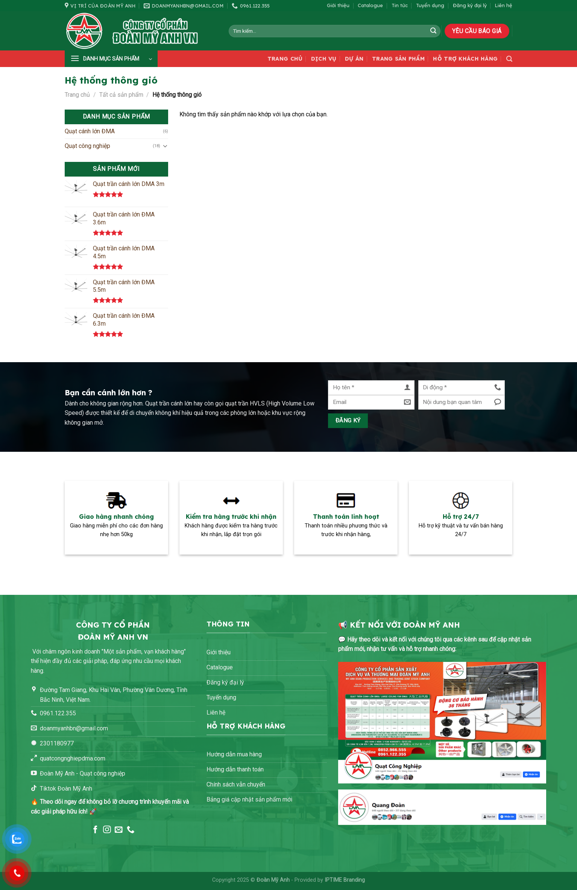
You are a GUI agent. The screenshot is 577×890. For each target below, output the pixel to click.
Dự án (354, 58)
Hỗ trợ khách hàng (465, 58)
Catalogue (370, 5)
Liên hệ (503, 5)
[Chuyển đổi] (165, 145)
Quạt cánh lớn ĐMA (90, 131)
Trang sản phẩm (398, 58)
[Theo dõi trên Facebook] (95, 830)
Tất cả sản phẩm (121, 94)
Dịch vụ (324, 58)
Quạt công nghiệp (87, 145)
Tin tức (400, 5)
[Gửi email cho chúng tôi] (119, 830)
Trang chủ (285, 58)
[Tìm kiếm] (509, 59)
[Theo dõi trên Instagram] (107, 830)
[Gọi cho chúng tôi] (131, 830)
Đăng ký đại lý (470, 5)
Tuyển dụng (430, 5)
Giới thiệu (338, 5)
